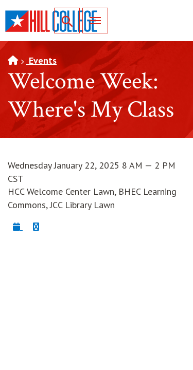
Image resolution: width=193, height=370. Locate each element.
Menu (91, 20)
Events (41, 60)
